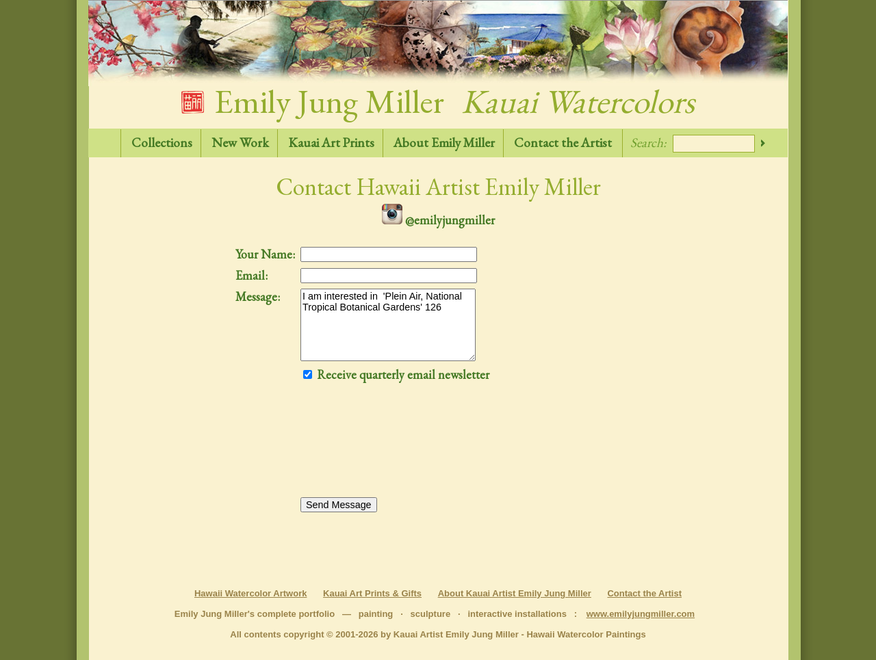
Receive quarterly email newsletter (396, 374)
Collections (161, 142)
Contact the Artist (563, 142)
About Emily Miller (444, 142)
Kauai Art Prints (331, 142)
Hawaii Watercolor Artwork (250, 593)
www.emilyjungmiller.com (641, 614)
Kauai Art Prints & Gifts (372, 593)
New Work (240, 142)
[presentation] (356, 448)
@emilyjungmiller (438, 220)
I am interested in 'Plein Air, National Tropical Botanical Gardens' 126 (388, 325)
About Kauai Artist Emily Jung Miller (514, 593)
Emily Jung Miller (438, 101)
